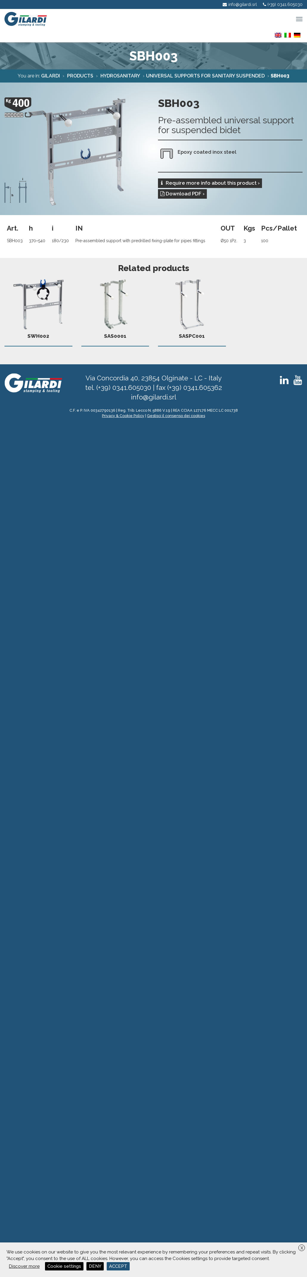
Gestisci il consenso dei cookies (176, 415)
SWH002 (38, 307)
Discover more (24, 1266)
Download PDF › (182, 194)
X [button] (301, 1248)
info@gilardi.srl (153, 397)
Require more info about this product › (210, 183)
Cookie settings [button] (64, 1266)
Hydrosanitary (119, 76)
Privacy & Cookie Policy (123, 415)
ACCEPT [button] (118, 1266)
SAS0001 (115, 307)
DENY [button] (95, 1266)
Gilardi (50, 76)
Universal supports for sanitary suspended (205, 76)
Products (79, 76)
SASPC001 (192, 307)
